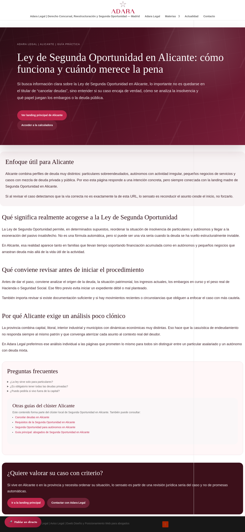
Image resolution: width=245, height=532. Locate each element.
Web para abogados (117, 523)
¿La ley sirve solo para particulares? (31, 381)
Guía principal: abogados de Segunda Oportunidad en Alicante (52, 432)
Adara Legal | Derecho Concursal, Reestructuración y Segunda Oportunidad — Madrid (85, 16)
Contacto (209, 16)
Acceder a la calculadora (37, 125)
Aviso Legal (57, 523)
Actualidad (191, 16)
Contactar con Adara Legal (68, 502)
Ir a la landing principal (26, 502)
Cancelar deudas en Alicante (32, 417)
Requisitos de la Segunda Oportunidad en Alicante (45, 422)
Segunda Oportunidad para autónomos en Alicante (45, 427)
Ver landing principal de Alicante (42, 115)
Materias (170, 16)
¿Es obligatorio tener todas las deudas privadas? (39, 386)
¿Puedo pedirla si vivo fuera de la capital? (35, 391)
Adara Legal (152, 16)
